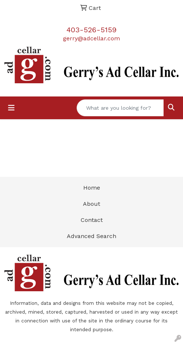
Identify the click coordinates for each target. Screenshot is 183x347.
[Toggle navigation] (11, 108)
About (91, 203)
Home (91, 187)
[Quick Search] (120, 107)
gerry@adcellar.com (91, 38)
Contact (92, 219)
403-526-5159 (91, 29)
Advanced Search (91, 236)
